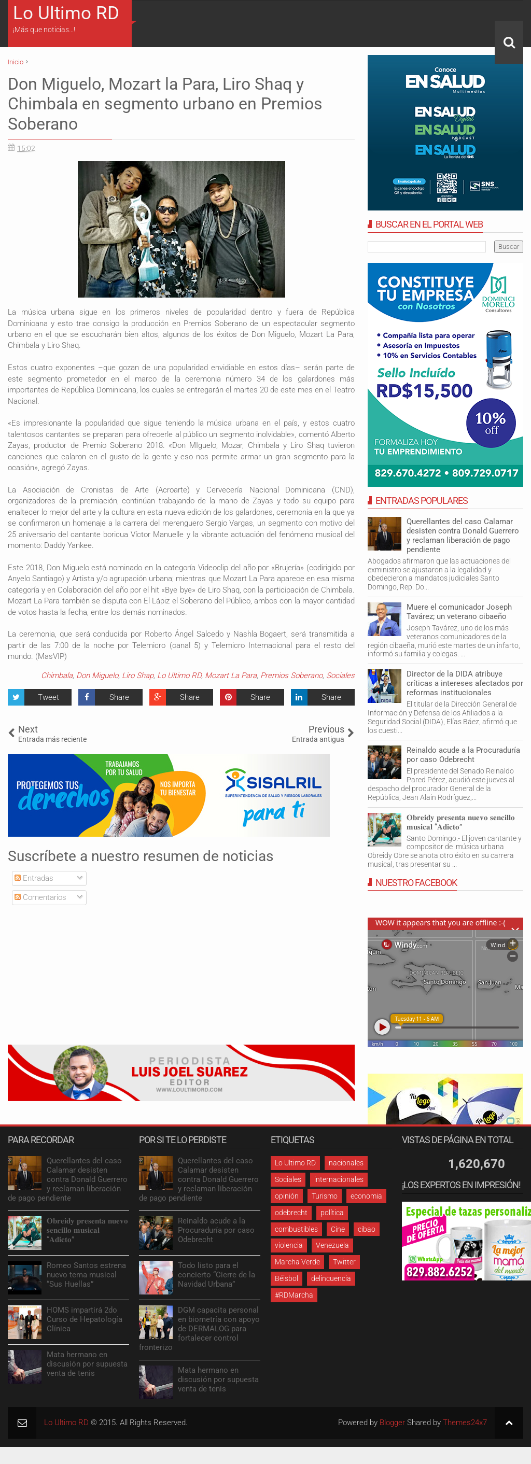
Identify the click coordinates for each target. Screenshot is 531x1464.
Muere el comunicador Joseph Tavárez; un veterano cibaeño (459, 611)
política (332, 1212)
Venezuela (332, 1245)
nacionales (346, 1163)
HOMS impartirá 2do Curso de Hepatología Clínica (84, 1319)
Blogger (392, 1422)
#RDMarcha (294, 1295)
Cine (338, 1229)
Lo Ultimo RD (66, 13)
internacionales (339, 1179)
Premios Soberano (291, 675)
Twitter (344, 1262)
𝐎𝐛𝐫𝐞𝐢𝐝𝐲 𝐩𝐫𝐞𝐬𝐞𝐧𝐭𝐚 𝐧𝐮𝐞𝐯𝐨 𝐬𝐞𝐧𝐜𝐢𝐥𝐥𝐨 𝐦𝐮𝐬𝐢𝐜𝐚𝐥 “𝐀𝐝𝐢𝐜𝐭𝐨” (461, 822)
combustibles (296, 1229)
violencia (289, 1245)
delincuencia (331, 1278)
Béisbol (286, 1278)
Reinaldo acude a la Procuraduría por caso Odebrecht (463, 754)
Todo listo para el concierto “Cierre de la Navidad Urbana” (216, 1275)
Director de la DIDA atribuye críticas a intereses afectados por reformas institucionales (465, 683)
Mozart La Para (231, 675)
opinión (287, 1196)
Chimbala (57, 675)
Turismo (325, 1196)
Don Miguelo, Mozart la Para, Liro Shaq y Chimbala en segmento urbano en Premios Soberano (165, 104)
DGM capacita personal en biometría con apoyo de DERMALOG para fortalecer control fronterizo (199, 1328)
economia (366, 1196)
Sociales (340, 675)
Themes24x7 (465, 1422)
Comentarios (40, 897)
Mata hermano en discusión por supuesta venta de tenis (87, 1364)
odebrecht (291, 1212)
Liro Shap (137, 675)
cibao (366, 1229)
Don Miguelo (97, 675)
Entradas (34, 878)
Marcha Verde (297, 1262)
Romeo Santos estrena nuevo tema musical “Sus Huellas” (86, 1275)
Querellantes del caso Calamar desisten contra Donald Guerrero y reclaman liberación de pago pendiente (463, 535)
